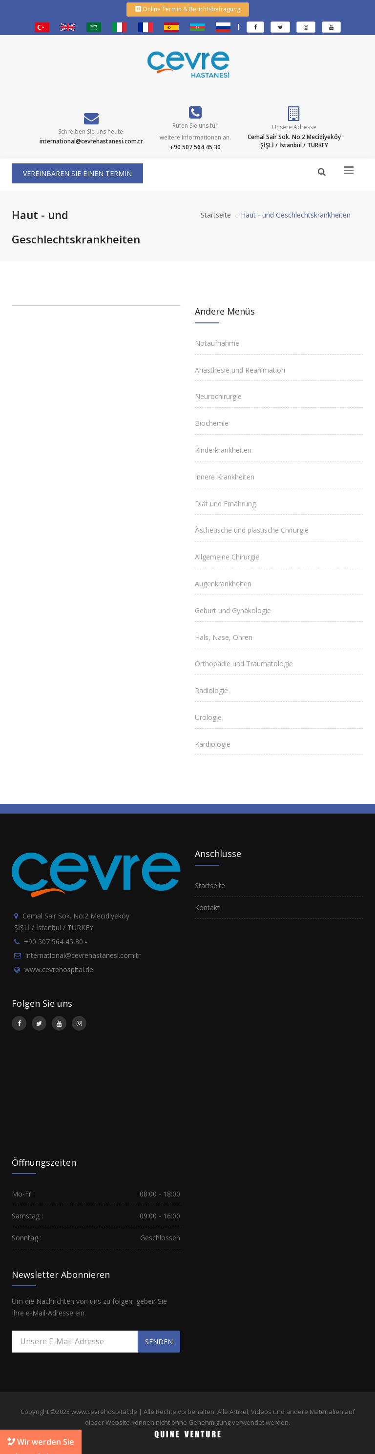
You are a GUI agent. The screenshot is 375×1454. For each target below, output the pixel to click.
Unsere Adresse (294, 127)
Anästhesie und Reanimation (240, 370)
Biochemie (212, 423)
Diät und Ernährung (225, 503)
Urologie (208, 717)
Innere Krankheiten (224, 476)
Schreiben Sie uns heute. (91, 131)
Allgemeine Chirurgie (227, 556)
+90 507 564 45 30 (53, 941)
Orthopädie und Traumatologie (244, 663)
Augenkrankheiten (223, 583)
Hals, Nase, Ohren (223, 637)
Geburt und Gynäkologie (233, 610)
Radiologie (211, 690)
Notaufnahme (217, 343)
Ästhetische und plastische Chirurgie (252, 530)
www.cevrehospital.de (58, 969)
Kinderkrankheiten (223, 450)
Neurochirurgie (218, 396)
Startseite (216, 214)
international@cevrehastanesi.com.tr (83, 955)
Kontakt (207, 907)
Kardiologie (212, 744)
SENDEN (159, 1341)
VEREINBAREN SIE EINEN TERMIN (77, 173)
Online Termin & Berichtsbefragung (187, 9)
